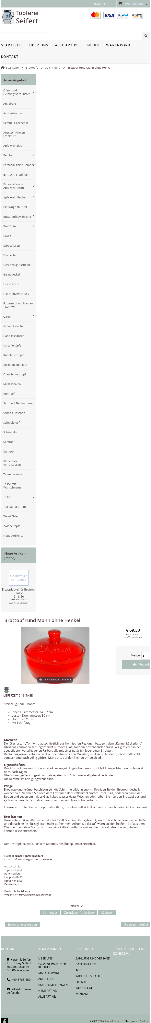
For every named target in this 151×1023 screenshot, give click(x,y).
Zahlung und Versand (93, 945)
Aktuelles (45, 965)
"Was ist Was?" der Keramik (52, 952)
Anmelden (101, 4)
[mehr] (9, 544)
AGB (78, 956)
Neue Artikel (47, 977)
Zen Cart (144, 1007)
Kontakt (82, 980)
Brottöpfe (32, 54)
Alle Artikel (47, 983)
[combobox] (130, 17)
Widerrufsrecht (88, 962)
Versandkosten (21, 589)
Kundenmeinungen (53, 971)
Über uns (45, 945)
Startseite (12, 54)
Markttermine (49, 959)
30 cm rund (52, 54)
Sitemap (81, 968)
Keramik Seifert (112, 1007)
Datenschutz (86, 951)
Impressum (84, 974)
